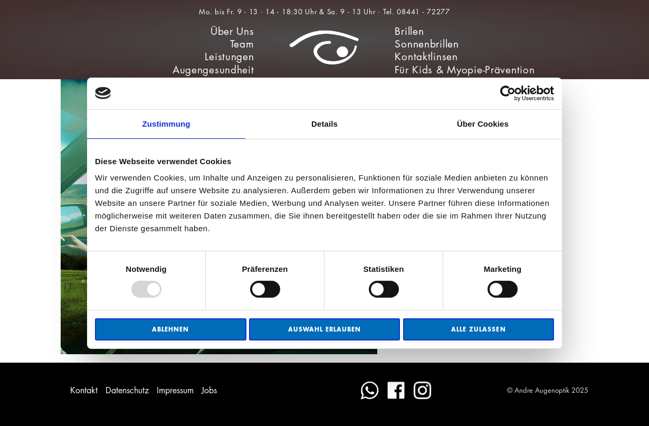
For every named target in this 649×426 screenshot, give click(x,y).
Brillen (409, 31)
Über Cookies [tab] (483, 123)
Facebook (396, 390)
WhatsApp (369, 390)
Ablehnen (170, 329)
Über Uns (232, 31)
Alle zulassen (478, 329)
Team (242, 44)
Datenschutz (127, 390)
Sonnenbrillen (427, 44)
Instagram (422, 390)
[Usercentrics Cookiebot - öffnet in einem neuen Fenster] (508, 93)
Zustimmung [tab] (166, 123)
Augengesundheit (213, 70)
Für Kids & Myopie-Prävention (465, 70)
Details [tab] (324, 123)
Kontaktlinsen (426, 56)
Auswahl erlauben (324, 329)
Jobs (209, 390)
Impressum (175, 390)
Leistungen (229, 56)
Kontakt (84, 390)
